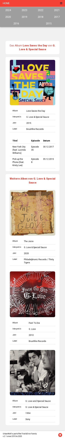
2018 (40, 17)
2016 (16, 23)
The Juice (28, 241)
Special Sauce (42, 117)
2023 (24, 10)
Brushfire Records (35, 129)
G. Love (29, 117)
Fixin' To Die (34, 323)
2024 (8, 10)
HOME (6, 3)
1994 (27, 413)
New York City (18, 147)
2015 (48, 23)
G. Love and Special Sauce (38, 401)
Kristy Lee (17, 165)
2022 (40, 10)
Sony (27, 419)
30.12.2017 (48, 147)
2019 (24, 17)
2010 (31, 335)
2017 (57, 17)
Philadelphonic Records (35, 259)
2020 (8, 17)
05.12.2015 (48, 159)
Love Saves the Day (35, 111)
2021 (57, 10)
